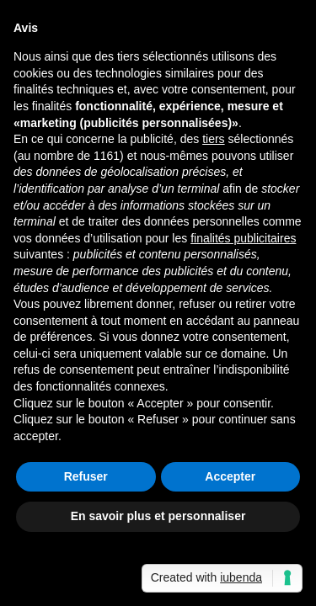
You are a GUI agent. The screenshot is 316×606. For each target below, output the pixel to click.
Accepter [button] (230, 476)
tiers (213, 139)
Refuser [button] (86, 476)
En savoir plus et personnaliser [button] (158, 516)
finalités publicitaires (243, 238)
